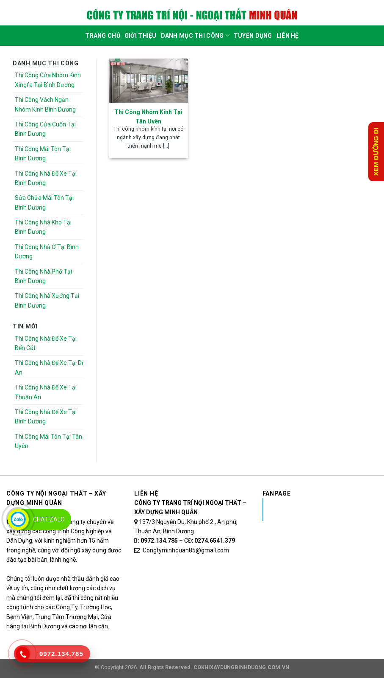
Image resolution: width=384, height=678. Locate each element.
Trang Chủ (102, 35)
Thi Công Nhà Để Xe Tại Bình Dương (46, 178)
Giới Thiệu (140, 35)
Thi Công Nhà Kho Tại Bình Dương (43, 227)
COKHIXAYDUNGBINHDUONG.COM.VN (241, 667)
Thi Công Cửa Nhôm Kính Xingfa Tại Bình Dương (48, 80)
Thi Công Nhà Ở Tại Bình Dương (47, 252)
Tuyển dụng (253, 35)
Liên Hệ (287, 35)
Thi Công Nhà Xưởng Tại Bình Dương (47, 300)
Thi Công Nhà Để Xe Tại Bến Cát (46, 343)
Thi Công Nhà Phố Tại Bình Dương (43, 276)
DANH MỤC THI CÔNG (195, 35)
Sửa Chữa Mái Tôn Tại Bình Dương (44, 202)
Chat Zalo (49, 519)
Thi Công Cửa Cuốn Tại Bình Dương (45, 129)
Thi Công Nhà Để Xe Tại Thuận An (46, 392)
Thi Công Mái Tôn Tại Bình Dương (43, 154)
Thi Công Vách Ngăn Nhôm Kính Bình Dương (45, 104)
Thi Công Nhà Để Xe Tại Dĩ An (49, 367)
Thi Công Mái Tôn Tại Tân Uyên (48, 441)
